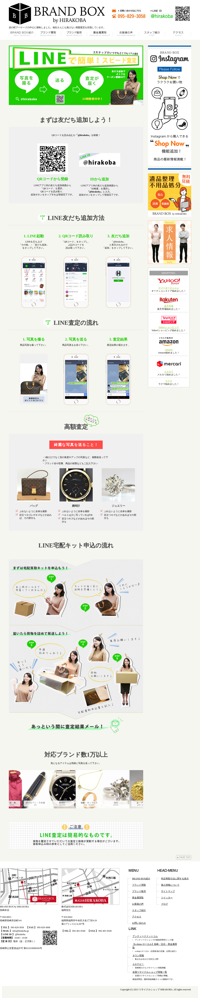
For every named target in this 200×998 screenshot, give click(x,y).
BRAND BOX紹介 (141, 878)
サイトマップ (168, 891)
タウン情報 (138, 955)
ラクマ (168, 381)
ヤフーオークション (168, 288)
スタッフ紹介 (139, 910)
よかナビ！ (138, 964)
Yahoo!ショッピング (169, 327)
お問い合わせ (139, 923)
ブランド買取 (139, 885)
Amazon (169, 349)
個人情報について (170, 885)
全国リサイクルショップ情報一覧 (149, 972)
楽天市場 (168, 306)
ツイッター (167, 897)
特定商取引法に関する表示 (175, 878)
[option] (76, 789)
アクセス (136, 916)
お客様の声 (138, 904)
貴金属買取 (138, 897)
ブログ (164, 904)
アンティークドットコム (145, 936)
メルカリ (168, 371)
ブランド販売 (139, 891)
